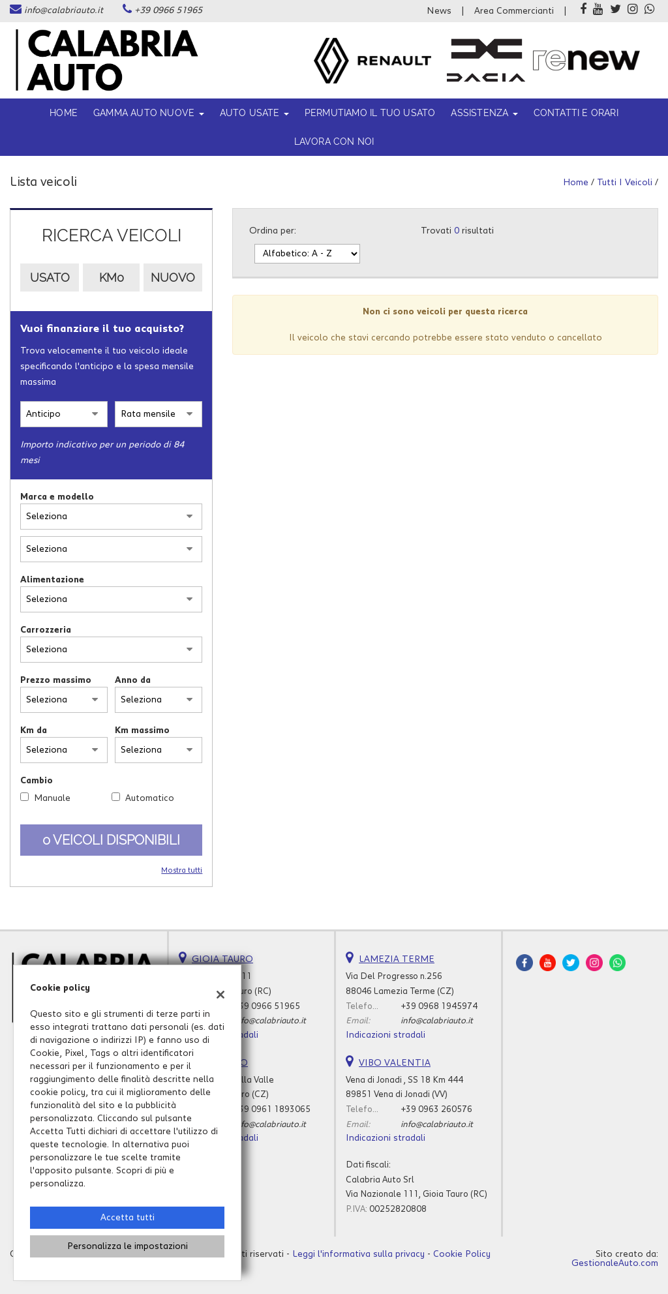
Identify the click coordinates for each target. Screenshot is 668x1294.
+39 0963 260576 (436, 1109)
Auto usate (254, 113)
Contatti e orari (576, 113)
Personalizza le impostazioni (127, 1246)
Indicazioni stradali (385, 1035)
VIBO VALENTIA (395, 1063)
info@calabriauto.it (63, 10)
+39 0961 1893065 (272, 1109)
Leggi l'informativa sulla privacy (358, 1254)
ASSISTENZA (484, 113)
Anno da (133, 680)
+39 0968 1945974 (439, 1006)
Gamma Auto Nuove (148, 113)
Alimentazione (52, 579)
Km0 (111, 277)
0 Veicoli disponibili (111, 840)
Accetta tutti (127, 1217)
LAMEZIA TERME (396, 959)
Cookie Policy (462, 1254)
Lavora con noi (334, 141)
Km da (33, 730)
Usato (50, 277)
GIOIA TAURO (222, 959)
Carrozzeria (45, 630)
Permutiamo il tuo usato (370, 113)
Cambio (36, 780)
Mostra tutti (181, 870)
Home (64, 113)
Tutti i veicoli (624, 182)
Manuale (52, 798)
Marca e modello (57, 497)
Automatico (150, 798)
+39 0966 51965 (168, 10)
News (439, 11)
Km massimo (142, 730)
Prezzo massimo (55, 680)
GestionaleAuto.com (614, 1263)
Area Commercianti (514, 11)
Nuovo (173, 277)
